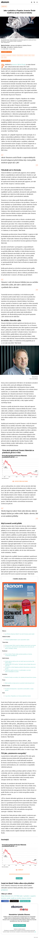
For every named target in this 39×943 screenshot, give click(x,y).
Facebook (6, 901)
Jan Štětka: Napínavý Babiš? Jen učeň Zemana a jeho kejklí (19, 634)
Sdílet (20, 878)
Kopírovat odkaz (26, 901)
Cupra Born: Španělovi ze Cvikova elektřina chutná (18, 696)
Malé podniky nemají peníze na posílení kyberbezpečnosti (19, 683)
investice (3, 55)
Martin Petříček (5, 45)
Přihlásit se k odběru (19, 925)
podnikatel (9, 55)
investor (14, 55)
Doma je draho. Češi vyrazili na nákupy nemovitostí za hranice (20, 645)
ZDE (35, 931)
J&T (2, 57)
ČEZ (5, 57)
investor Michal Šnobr (19, 64)
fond (33, 55)
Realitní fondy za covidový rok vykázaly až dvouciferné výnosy (20, 677)
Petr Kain (3, 47)
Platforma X (15, 901)
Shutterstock (7, 42)
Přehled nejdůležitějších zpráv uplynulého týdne (17, 639)
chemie (25, 55)
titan (30, 55)
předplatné (4, 890)
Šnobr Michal (20, 55)
